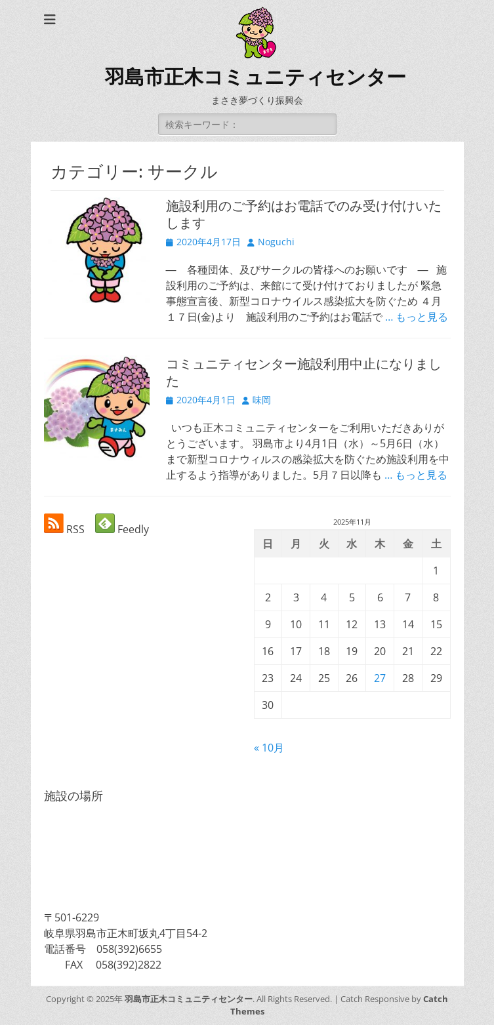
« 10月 (269, 747)
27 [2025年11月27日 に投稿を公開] (380, 678)
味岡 (262, 399)
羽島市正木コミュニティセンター (255, 77)
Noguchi (276, 241)
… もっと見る (416, 317)
